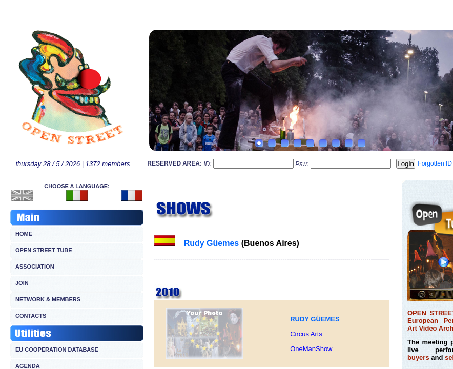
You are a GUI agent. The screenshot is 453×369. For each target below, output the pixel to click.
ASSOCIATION (34, 266)
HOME (23, 234)
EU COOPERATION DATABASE (56, 349)
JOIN (22, 283)
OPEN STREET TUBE (43, 250)
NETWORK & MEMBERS (47, 299)
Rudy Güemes (211, 243)
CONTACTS (30, 316)
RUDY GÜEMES (315, 319)
